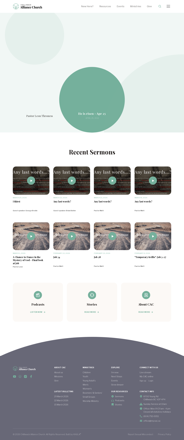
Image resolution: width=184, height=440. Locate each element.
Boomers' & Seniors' (92, 393)
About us (58, 372)
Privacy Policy (164, 434)
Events (120, 6)
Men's (85, 384)
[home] (27, 6)
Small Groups (89, 397)
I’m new (114, 372)
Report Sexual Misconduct (140, 434)
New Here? (87, 6)
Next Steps (116, 376)
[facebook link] (14, 376)
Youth (85, 376)
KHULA (77, 434)
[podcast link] (20, 376)
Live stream (145, 372)
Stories (118, 404)
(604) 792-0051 (151, 416)
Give (149, 6)
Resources (105, 6)
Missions (58, 376)
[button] (108, 6)
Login (150, 381)
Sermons (119, 396)
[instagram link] (25, 376)
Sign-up (143, 381)
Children (87, 372)
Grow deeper (117, 384)
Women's (87, 388)
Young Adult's (89, 380)
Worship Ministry (91, 401)
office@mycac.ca (151, 421)
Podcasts (119, 400)
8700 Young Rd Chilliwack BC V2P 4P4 (154, 398)
